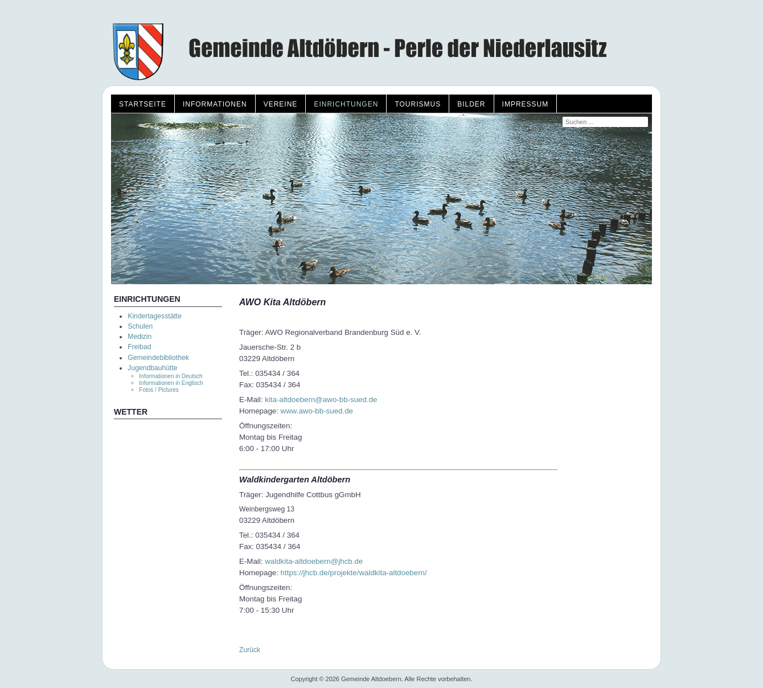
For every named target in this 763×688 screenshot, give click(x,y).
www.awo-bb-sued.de (317, 411)
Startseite (142, 104)
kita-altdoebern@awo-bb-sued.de (321, 399)
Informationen (215, 104)
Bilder (471, 104)
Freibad (139, 347)
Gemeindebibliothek (158, 358)
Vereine (281, 104)
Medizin (139, 337)
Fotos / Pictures (158, 390)
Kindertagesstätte (155, 316)
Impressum (525, 104)
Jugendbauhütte (152, 368)
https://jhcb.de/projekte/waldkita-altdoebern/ (354, 572)
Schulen (140, 326)
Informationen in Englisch (171, 383)
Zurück (249, 650)
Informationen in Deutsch (170, 376)
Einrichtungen (346, 104)
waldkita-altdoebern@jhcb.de (314, 561)
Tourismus (418, 104)
